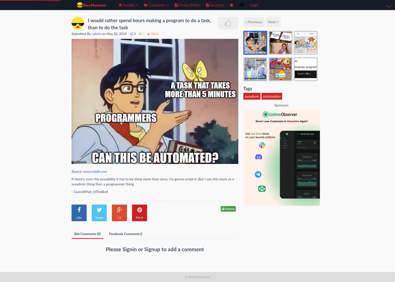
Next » (273, 22)
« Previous (254, 22)
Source (228, 209)
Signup (153, 249)
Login (254, 5)
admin (96, 34)
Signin (130, 249)
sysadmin (252, 96)
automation (272, 96)
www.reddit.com (95, 171)
